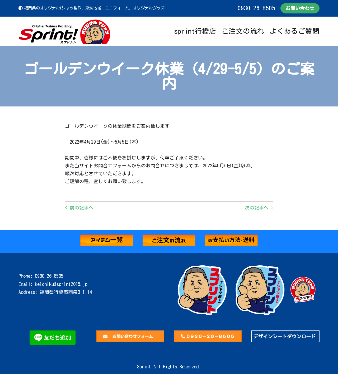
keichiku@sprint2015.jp (61, 285)
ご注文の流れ (243, 31)
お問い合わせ (300, 8)
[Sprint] (64, 31)
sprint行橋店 (195, 31)
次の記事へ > (259, 209)
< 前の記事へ (79, 209)
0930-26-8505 (256, 8)
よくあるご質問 (295, 31)
